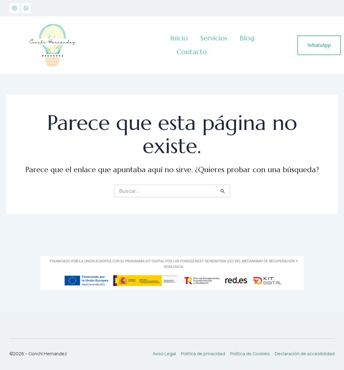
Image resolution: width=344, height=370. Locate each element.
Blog (247, 38)
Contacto (192, 52)
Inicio (179, 38)
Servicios (213, 38)
